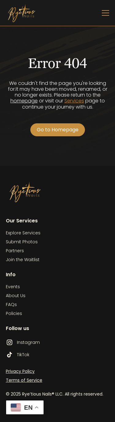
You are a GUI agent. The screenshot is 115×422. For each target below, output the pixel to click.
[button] (104, 13)
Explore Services (23, 233)
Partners (15, 251)
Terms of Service (24, 380)
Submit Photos (22, 242)
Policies (14, 313)
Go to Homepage (58, 129)
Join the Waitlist (23, 260)
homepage (24, 100)
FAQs (11, 304)
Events (13, 287)
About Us (15, 296)
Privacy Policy (20, 371)
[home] (26, 13)
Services (74, 100)
